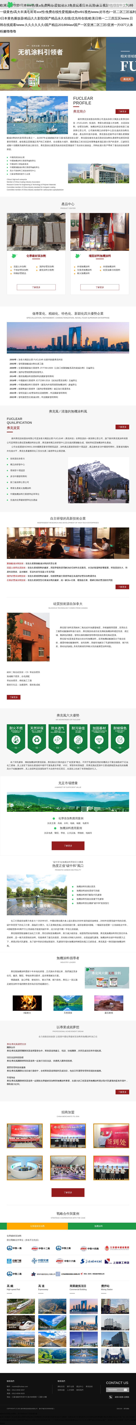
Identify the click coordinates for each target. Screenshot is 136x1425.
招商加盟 (76, 5)
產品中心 (53, 5)
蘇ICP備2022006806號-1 (36, 1401)
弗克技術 (64, 5)
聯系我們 (99, 5)
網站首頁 (30, 5)
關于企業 (42, 5)
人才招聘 (87, 5)
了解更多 (122, 807)
